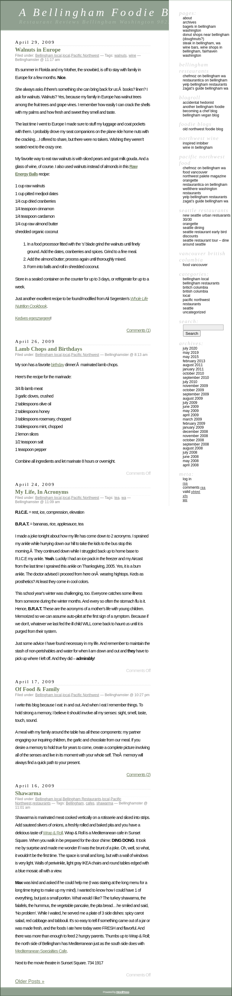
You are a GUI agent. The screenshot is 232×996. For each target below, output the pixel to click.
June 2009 (191, 406)
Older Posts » (29, 981)
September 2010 (196, 378)
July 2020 (190, 348)
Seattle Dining (193, 228)
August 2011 (193, 365)
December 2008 (195, 432)
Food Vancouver (195, 172)
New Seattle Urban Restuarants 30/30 (206, 217)
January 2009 (193, 427)
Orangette (190, 180)
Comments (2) (138, 774)
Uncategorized (194, 312)
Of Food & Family (37, 689)
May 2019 (191, 353)
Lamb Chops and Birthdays (48, 349)
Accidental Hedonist (198, 102)
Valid (191, 492)
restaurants (41, 803)
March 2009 (192, 419)
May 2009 (191, 411)
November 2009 (195, 386)
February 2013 (194, 361)
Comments (194, 487)
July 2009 (190, 403)
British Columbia (195, 291)
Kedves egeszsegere (32, 318)
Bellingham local (48, 55)
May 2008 (191, 461)
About (187, 18)
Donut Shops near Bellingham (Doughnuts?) (206, 37)
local (66, 55)
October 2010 (193, 373)
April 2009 (191, 415)
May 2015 (191, 357)
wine (132, 55)
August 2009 (193, 398)
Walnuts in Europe (37, 49)
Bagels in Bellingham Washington (199, 28)
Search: (188, 321)
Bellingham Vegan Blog (201, 115)
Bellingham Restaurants (82, 799)
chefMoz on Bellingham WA (204, 76)
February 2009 (194, 423)
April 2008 (191, 465)
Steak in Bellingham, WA (202, 43)
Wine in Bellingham (198, 147)
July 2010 (190, 382)
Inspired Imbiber (195, 143)
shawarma (104, 803)
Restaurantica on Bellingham (205, 80)
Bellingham (75, 803)
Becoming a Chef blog (200, 111)
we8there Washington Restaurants (200, 191)
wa (123, 498)
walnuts (120, 55)
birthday (57, 364)
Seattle (188, 308)
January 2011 (193, 369)
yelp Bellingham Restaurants (205, 84)
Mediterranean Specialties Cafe (41, 951)
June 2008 (191, 457)
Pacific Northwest (85, 55)
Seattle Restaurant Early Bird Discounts (205, 234)
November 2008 (195, 436)
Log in (187, 479)
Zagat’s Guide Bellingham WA (205, 88)
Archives (189, 22)
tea (117, 498)
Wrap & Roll (53, 832)
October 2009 (193, 390)
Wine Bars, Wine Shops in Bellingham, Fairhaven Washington (202, 51)
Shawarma (28, 793)
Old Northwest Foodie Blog (203, 129)
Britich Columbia (195, 287)
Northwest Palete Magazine (204, 176)
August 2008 (193, 448)
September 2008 (196, 444)
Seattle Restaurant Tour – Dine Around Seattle (206, 242)
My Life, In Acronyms (41, 492)
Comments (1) (138, 330)
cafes (90, 803)
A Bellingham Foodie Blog (105, 12)
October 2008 (193, 440)
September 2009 (196, 394)
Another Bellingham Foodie (203, 107)
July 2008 (190, 452)
